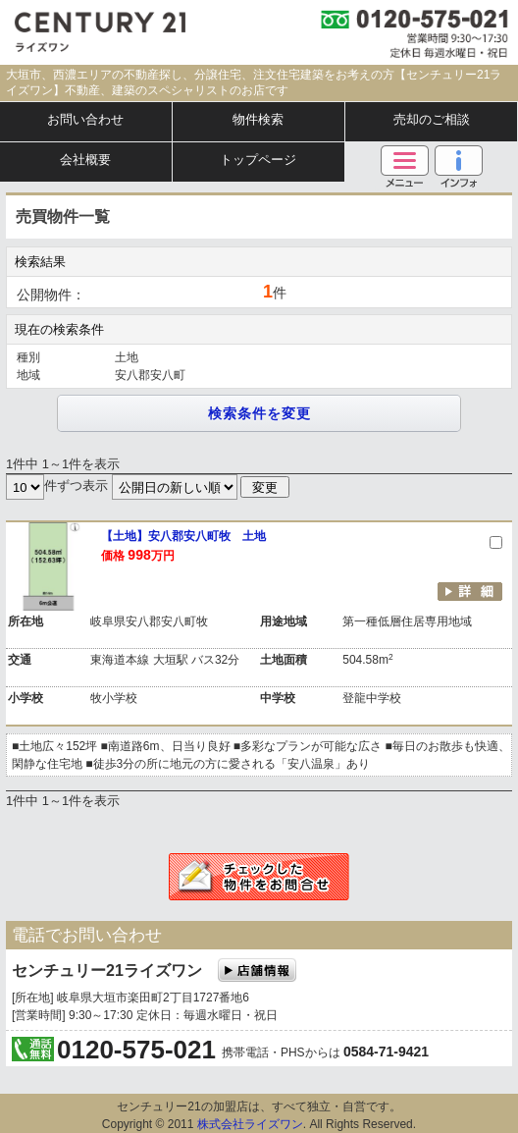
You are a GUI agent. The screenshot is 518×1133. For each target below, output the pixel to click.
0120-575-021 (136, 1049)
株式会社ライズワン (250, 1124)
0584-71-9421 (386, 1051)
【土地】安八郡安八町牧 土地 (183, 536)
